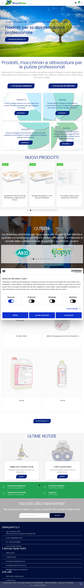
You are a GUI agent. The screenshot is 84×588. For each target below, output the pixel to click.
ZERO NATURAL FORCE (62, 467)
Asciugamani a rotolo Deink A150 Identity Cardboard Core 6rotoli (14, 197)
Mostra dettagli (72, 309)
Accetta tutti (68, 315)
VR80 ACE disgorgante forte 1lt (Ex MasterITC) (62, 336)
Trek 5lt (21, 401)
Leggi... (21, 478)
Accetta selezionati (42, 315)
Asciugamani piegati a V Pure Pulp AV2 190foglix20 (69, 197)
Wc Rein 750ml (21, 336)
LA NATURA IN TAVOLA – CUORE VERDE (21, 468)
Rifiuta (15, 315)
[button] (21, 85)
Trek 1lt (62, 401)
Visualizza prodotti (16, 39)
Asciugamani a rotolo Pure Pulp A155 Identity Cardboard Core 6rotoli (42, 198)
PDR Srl (43, 585)
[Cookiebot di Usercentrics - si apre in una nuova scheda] (73, 271)
